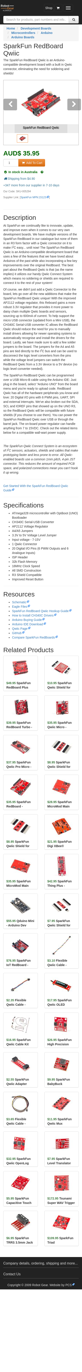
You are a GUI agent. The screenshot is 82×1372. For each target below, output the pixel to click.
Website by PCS (60, 1285)
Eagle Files (19, 606)
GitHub (17, 633)
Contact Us (12, 1274)
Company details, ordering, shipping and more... (40, 1263)
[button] (9, 112)
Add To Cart (31, 163)
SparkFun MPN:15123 (33, 197)
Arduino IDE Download (27, 624)
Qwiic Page (20, 628)
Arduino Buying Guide (27, 620)
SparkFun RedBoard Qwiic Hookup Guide (40, 611)
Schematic (19, 602)
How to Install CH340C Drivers (33, 615)
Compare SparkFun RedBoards (33, 637)
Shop (48, 8)
